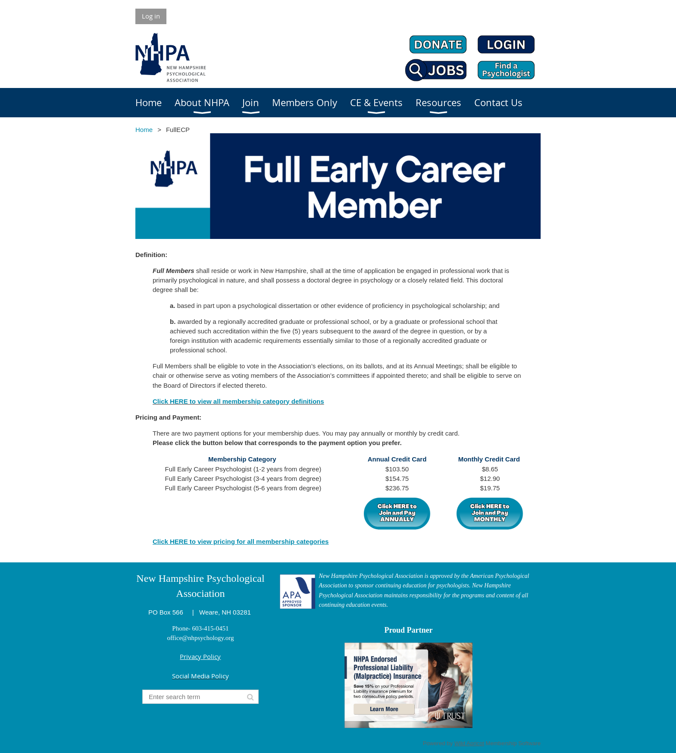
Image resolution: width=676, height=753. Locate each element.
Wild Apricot (469, 743)
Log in (151, 16)
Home (144, 129)
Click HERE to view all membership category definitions (238, 401)
